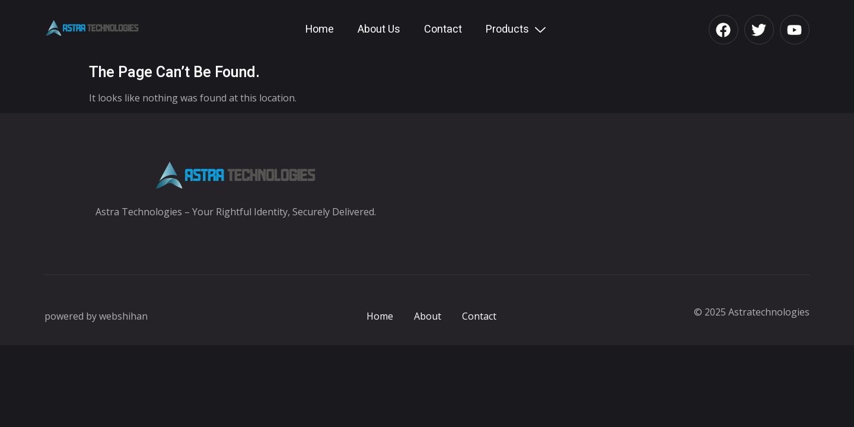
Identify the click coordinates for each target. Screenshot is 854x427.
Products (517, 29)
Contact (443, 29)
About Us (379, 29)
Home (319, 29)
